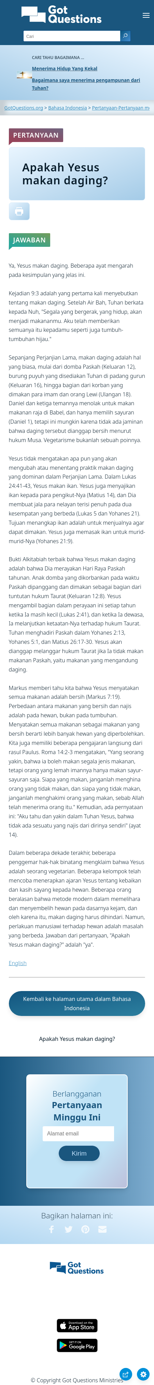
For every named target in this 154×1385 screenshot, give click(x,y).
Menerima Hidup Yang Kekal (65, 68)
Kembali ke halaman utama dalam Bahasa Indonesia (77, 1003)
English (18, 963)
